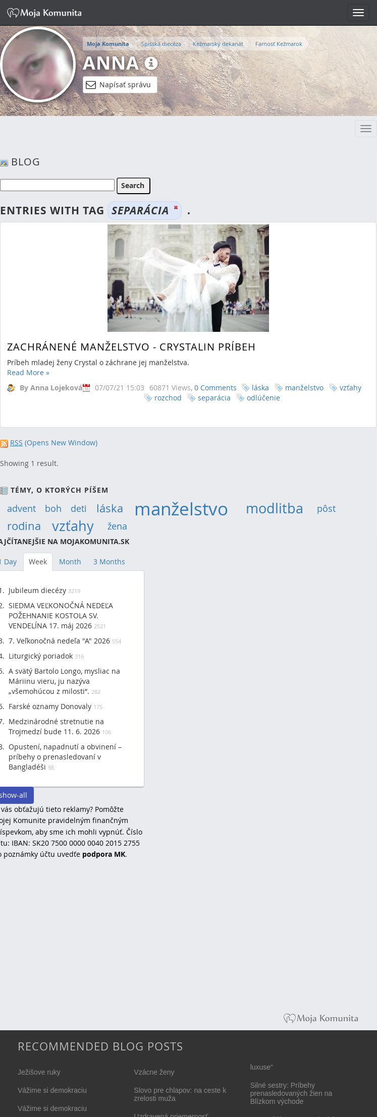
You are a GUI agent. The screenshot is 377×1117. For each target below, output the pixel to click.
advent (21, 508)
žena (117, 526)
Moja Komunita (108, 44)
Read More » (28, 372)
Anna (111, 62)
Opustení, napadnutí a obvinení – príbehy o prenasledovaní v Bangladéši (65, 757)
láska (260, 387)
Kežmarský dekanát (218, 43)
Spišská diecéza (161, 43)
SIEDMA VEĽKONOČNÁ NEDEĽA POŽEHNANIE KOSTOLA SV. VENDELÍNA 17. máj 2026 (61, 615)
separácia (214, 397)
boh (53, 508)
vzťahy (350, 387)
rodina (24, 526)
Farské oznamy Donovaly (50, 706)
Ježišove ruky (39, 1072)
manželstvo (304, 387)
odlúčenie (263, 397)
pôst (326, 508)
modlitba (274, 508)
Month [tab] (70, 561)
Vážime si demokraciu (52, 1090)
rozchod (168, 397)
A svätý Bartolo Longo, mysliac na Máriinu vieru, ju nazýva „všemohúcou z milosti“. (64, 681)
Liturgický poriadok (41, 656)
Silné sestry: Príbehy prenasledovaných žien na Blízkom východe (291, 1093)
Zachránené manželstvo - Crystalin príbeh (131, 347)
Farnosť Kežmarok (278, 43)
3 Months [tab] (109, 561)
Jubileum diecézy (37, 590)
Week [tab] (38, 561)
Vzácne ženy (154, 1072)
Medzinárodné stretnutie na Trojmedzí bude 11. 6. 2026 (56, 726)
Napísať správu (118, 85)
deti (79, 508)
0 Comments (215, 387)
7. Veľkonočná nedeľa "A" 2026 (59, 640)
